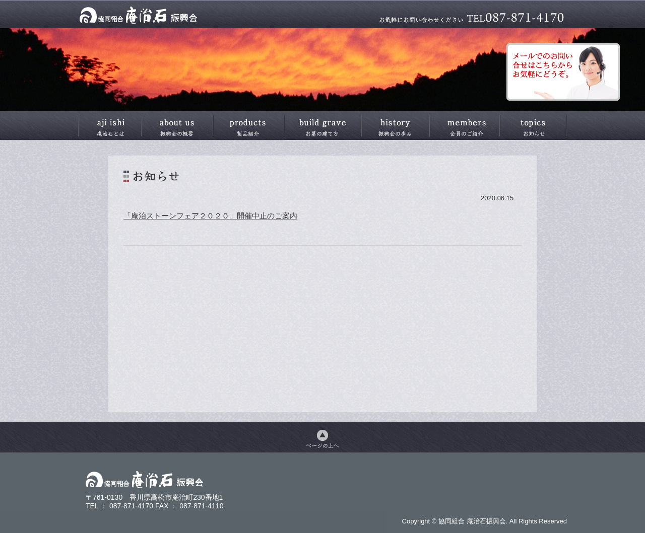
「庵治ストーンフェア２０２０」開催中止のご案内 (210, 215)
